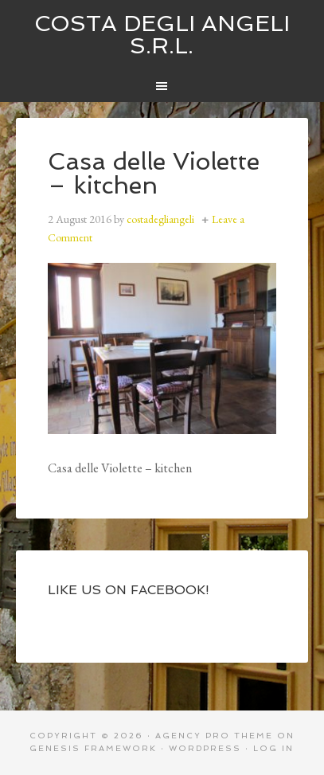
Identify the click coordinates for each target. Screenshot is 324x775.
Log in (273, 748)
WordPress (205, 748)
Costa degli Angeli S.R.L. (162, 34)
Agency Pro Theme (214, 735)
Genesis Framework (93, 748)
